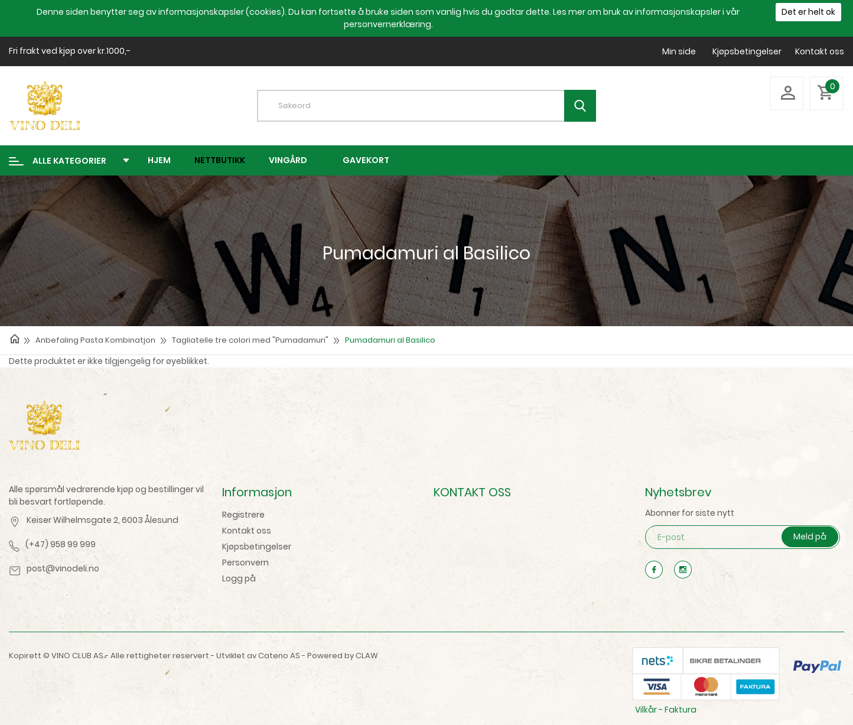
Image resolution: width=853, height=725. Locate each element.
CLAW (367, 655)
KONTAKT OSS (472, 492)
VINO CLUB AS (77, 655)
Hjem (159, 160)
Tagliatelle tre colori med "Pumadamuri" (250, 340)
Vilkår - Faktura (665, 710)
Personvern (245, 562)
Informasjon (257, 492)
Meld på (809, 536)
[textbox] (435, 106)
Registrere (243, 515)
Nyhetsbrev (678, 492)
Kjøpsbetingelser (747, 51)
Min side (679, 51)
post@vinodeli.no (63, 568)
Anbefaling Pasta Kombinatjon (95, 340)
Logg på (239, 578)
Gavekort (366, 160)
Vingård (288, 160)
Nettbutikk (219, 160)
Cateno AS (279, 655)
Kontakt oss (819, 51)
